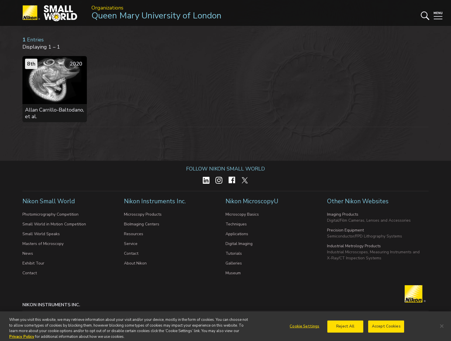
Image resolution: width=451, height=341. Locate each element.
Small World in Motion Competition (54, 224)
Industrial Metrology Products (354, 246)
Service (130, 243)
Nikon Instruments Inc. (155, 201)
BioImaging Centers (141, 224)
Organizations (107, 7)
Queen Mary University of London (156, 16)
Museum (233, 273)
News (27, 253)
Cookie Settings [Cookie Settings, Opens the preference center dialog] (304, 328)
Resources (133, 234)
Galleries (234, 263)
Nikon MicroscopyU (252, 201)
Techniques (236, 224)
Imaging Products (342, 214)
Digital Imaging (239, 243)
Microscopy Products (143, 214)
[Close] (441, 328)
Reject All (345, 328)
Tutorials (234, 253)
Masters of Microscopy (43, 243)
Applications (237, 234)
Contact (29, 273)
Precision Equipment (345, 230)
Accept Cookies (386, 328)
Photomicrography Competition (50, 214)
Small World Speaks (41, 234)
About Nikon (135, 263)
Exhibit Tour (33, 263)
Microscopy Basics (242, 214)
